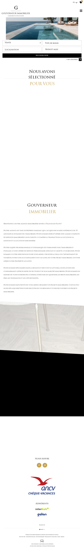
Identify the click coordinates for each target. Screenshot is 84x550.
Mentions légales (30, 537)
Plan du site (22, 537)
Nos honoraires (40, 537)
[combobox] (21, 43)
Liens (58, 537)
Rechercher (42, 56)
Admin (62, 537)
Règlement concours (51, 537)
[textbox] (62, 43)
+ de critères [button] (74, 59)
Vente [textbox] (8, 43)
